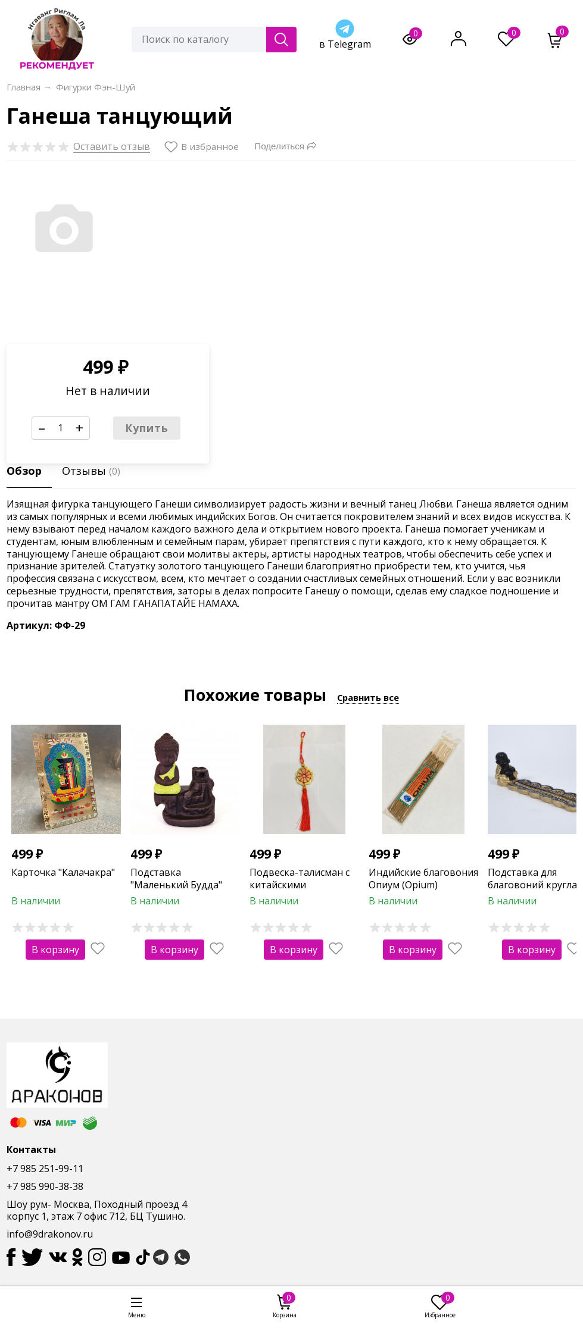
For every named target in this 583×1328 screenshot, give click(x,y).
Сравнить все (368, 697)
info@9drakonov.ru (50, 1234)
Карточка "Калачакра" (63, 872)
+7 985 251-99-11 (45, 1168)
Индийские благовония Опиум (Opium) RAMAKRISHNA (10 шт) (423, 885)
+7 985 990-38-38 (45, 1186)
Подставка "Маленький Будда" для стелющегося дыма (184, 885)
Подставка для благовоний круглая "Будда (535, 885)
